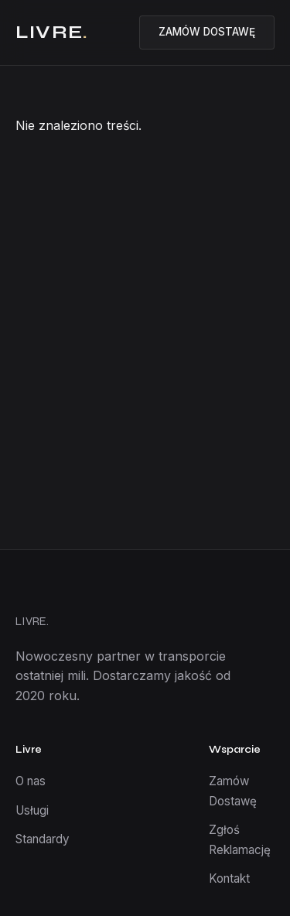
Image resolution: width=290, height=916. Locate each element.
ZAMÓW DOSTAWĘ (207, 32)
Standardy (42, 839)
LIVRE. (32, 621)
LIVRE (51, 32)
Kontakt (229, 878)
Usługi (32, 810)
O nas (30, 781)
